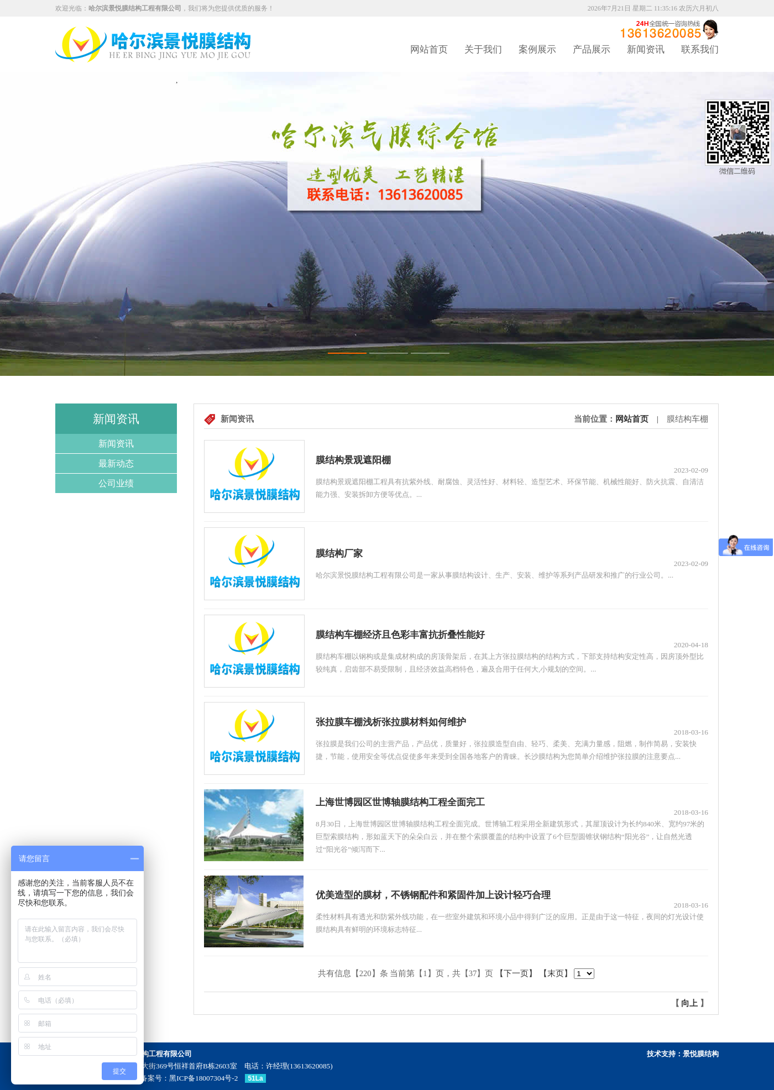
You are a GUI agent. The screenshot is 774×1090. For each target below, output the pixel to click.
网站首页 (429, 49)
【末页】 (555, 973)
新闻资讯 (646, 49)
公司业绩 (116, 483)
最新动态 (116, 463)
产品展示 (591, 49)
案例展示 (537, 49)
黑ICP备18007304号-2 (203, 1078)
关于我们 (483, 49)
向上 (689, 1003)
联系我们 (700, 49)
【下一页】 (516, 973)
